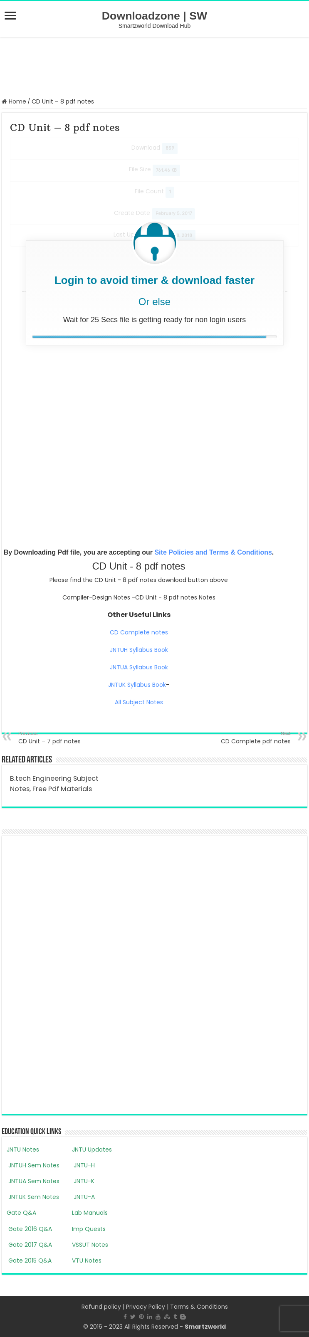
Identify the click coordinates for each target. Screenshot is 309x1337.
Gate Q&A (21, 1213)
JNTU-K (83, 1181)
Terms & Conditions (199, 1306)
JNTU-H (83, 1165)
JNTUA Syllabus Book (139, 667)
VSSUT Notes (90, 1245)
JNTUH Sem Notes (33, 1165)
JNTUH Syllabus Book (139, 650)
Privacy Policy (145, 1306)
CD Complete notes (139, 632)
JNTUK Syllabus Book (137, 685)
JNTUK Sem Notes (33, 1197)
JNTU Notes (23, 1149)
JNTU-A (83, 1197)
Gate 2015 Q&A (29, 1260)
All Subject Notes (139, 702)
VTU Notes (86, 1260)
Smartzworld (205, 1326)
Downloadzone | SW (154, 16)
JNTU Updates (92, 1149)
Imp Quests (89, 1229)
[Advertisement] (154, 66)
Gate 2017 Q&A (29, 1245)
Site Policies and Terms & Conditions (213, 552)
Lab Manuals (90, 1213)
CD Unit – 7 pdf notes (61, 737)
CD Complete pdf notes (248, 737)
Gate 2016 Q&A (29, 1229)
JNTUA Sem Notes (33, 1181)
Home (14, 101)
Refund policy (101, 1306)
